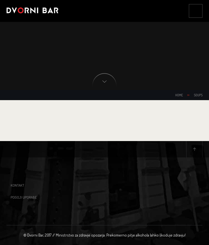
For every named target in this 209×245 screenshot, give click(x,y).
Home (179, 95)
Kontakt (17, 185)
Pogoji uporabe (24, 197)
